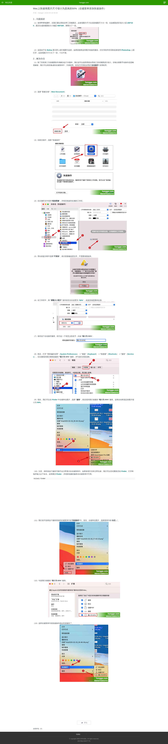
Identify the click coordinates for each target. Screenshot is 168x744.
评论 (84, 723)
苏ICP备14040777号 (84, 741)
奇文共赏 (8, 2)
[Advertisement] (84, 498)
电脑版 (78, 734)
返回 (3, 2)
